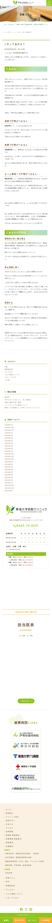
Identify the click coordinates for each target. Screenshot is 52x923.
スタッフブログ (10, 377)
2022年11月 (9, 488)
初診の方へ (10, 820)
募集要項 (9, 843)
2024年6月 (9, 438)
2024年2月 (9, 448)
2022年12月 (9, 485)
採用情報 (9, 831)
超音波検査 (27, 865)
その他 (22, 49)
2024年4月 (9, 443)
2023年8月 (9, 464)
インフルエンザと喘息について (16, 405)
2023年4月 (9, 475)
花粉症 (7, 397)
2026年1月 (9, 425)
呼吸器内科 (9, 369)
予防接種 (17, 865)
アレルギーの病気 (37, 861)
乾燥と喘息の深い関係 (13, 402)
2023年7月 (9, 467)
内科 (6, 367)
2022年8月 (9, 491)
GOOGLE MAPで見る (25, 612)
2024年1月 (9, 451)
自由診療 (8, 873)
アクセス (32, 920)
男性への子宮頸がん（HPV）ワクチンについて (22, 408)
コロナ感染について (12, 374)
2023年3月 (9, 477)
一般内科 (35, 853)
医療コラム (10, 878)
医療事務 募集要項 (14, 839)
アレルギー (9, 372)
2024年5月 (9, 441)
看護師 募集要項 (13, 835)
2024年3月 (9, 446)
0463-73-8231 (27, 525)
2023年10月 (9, 459)
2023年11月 (9, 456)
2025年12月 (9, 427)
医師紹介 (9, 813)
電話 (6, 920)
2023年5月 (9, 472)
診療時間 (45, 920)
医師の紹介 (26, 701)
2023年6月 (9, 469)
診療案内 (9, 846)
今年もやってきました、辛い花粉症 (18, 400)
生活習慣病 (9, 857)
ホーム (8, 809)
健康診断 (8, 865)
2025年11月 (9, 430)
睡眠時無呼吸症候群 (24, 857)
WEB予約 (19, 920)
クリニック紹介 (12, 817)
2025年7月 (9, 433)
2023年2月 (9, 480)
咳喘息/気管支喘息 (23, 853)
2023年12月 (9, 454)
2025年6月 (9, 435)
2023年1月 (9, 483)
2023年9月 (9, 462)
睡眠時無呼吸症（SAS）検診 (16, 861)
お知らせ (9, 824)
